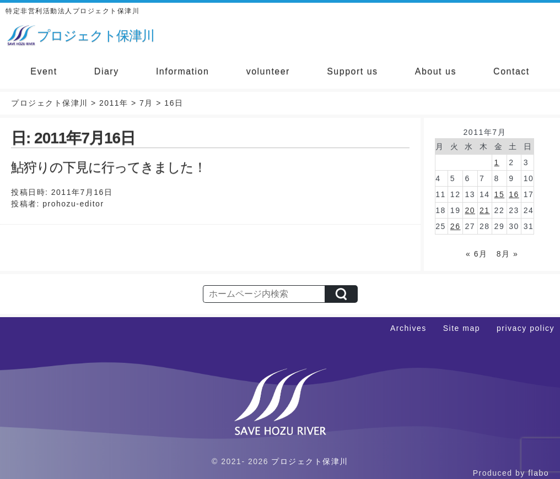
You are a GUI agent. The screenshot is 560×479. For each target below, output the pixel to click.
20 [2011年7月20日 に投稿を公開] (470, 210)
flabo (538, 473)
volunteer (268, 71)
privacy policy (525, 328)
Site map (461, 328)
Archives (408, 328)
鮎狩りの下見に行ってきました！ (108, 167)
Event (43, 71)
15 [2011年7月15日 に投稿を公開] (499, 194)
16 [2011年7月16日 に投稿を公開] (514, 194)
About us (435, 71)
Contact (511, 71)
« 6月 (476, 253)
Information (182, 71)
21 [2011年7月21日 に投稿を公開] (485, 210)
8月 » (507, 253)
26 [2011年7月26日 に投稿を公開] (455, 226)
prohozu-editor (73, 203)
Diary (106, 71)
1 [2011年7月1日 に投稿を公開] (496, 162)
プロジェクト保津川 (309, 461)
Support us (352, 71)
